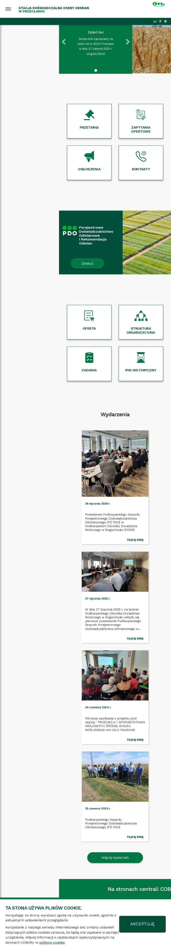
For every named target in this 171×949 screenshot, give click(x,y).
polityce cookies (52, 942)
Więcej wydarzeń (85, 649)
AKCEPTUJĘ (142, 923)
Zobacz (28, 263)
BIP (155, 21)
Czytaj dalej (69, 532)
